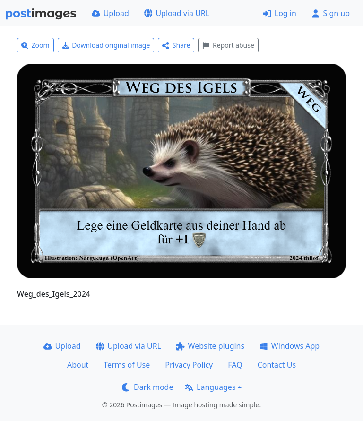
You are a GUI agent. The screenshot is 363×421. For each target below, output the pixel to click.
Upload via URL (176, 13)
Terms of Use (127, 365)
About (77, 365)
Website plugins (210, 346)
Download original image (106, 45)
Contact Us (277, 365)
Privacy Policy (189, 365)
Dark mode (147, 387)
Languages (210, 387)
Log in (279, 13)
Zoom (35, 45)
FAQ (235, 365)
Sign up (330, 13)
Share (176, 45)
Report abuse (228, 45)
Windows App (289, 346)
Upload (110, 13)
